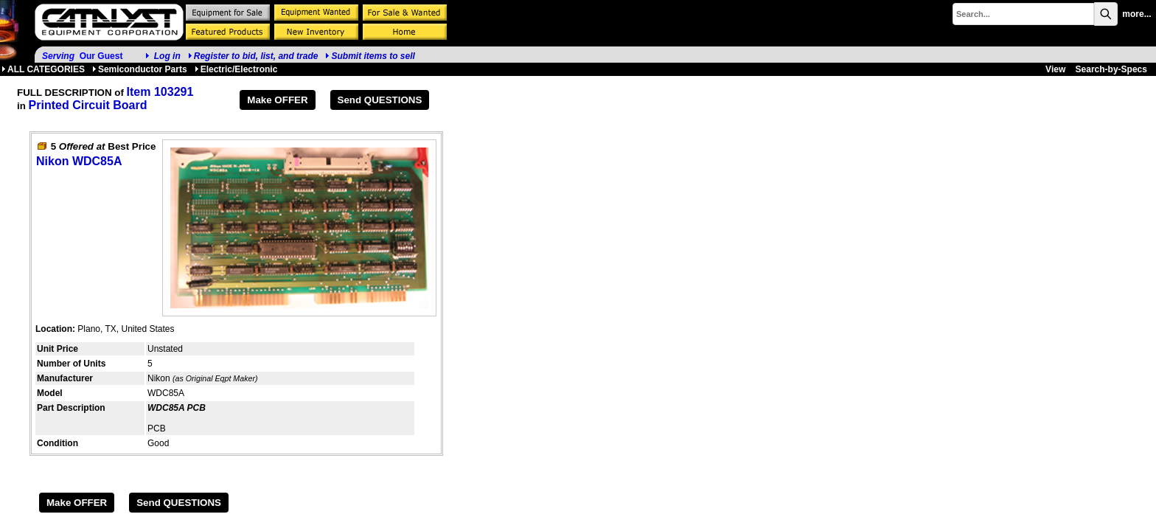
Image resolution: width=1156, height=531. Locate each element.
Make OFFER (277, 99)
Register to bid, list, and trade (256, 56)
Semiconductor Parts (139, 69)
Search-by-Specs (1111, 69)
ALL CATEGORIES (43, 69)
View (1055, 69)
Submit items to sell (369, 56)
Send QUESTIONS (380, 99)
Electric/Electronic (236, 69)
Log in (167, 56)
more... (1136, 14)
